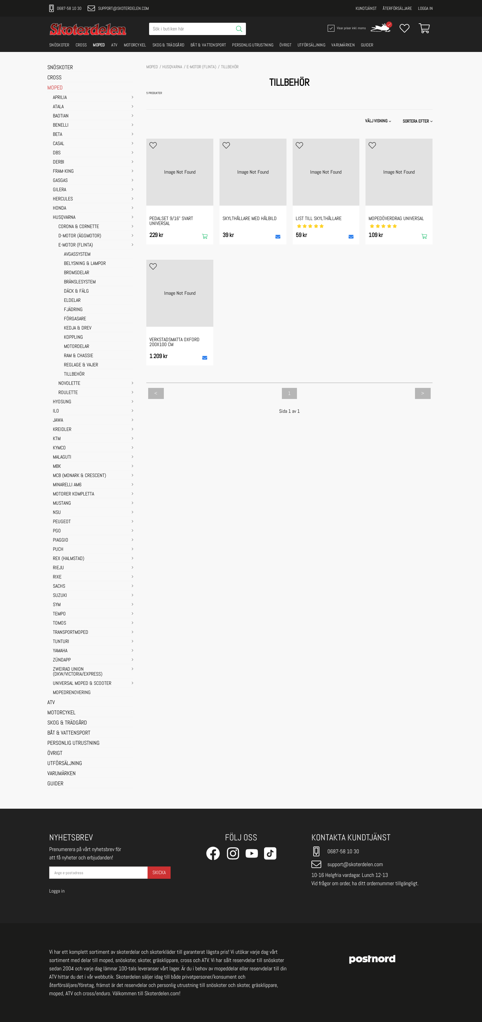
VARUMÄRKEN (343, 45)
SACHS (59, 586)
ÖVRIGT (285, 45)
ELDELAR (72, 300)
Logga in (425, 8)
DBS (57, 153)
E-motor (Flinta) (75, 245)
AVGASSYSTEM (77, 254)
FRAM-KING (63, 171)
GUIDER (367, 45)
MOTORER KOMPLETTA (73, 494)
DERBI (58, 162)
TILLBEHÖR (74, 374)
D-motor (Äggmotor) (79, 236)
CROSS (81, 45)
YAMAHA (60, 651)
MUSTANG (62, 503)
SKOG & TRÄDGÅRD (168, 45)
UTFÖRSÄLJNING (311, 45)
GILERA (59, 190)
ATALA (58, 107)
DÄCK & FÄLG (76, 291)
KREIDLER (62, 429)
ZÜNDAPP (62, 660)
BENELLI (61, 125)
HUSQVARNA (64, 217)
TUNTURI (61, 642)
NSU (57, 512)
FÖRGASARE (75, 319)
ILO (56, 411)
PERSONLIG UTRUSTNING (252, 45)
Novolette (69, 383)
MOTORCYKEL (135, 45)
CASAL (58, 144)
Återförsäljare (397, 8)
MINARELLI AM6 (67, 485)
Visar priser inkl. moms (346, 28)
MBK (57, 466)
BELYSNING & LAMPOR (85, 263)
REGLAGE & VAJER (81, 365)
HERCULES (63, 199)
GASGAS (60, 180)
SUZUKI (60, 595)
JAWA (58, 420)
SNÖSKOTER (59, 45)
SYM (57, 605)
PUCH (58, 549)
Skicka (159, 872)
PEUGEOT (62, 522)
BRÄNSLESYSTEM (80, 282)
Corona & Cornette (78, 227)
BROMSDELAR (76, 273)
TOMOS (59, 623)
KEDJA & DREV (77, 328)
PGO (57, 531)
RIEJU (58, 568)
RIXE (57, 577)
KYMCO (59, 448)
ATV (114, 45)
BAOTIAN (61, 116)
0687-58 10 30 (65, 8)
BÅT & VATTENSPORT (208, 45)
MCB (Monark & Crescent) (79, 476)
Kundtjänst (366, 8)
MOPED (99, 45)
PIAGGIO (60, 540)
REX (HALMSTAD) (68, 559)
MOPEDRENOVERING (72, 693)
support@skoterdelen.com (118, 8)
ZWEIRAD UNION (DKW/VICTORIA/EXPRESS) (77, 672)
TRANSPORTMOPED (70, 632)
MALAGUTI (62, 457)
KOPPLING (73, 337)
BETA (57, 134)
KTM (57, 439)
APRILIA (60, 98)
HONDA (59, 208)
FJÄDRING (73, 310)
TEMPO (59, 614)
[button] (418, 121)
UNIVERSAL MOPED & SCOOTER (82, 683)
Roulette (68, 393)
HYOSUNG (62, 402)
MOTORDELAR (76, 346)
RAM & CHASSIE (78, 356)
